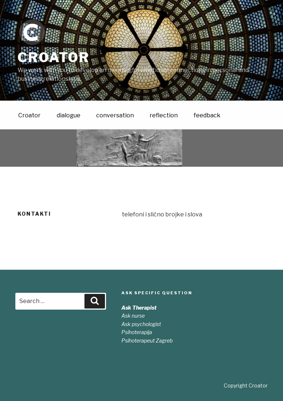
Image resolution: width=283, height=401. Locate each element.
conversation (115, 115)
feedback (206, 115)
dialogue (68, 115)
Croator (54, 57)
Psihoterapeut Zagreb (147, 340)
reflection (164, 115)
